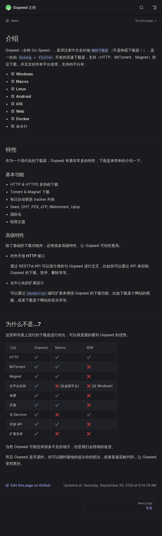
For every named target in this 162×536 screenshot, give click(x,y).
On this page (146, 21)
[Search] (141, 7)
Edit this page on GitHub (28, 485)
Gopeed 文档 (21, 7)
